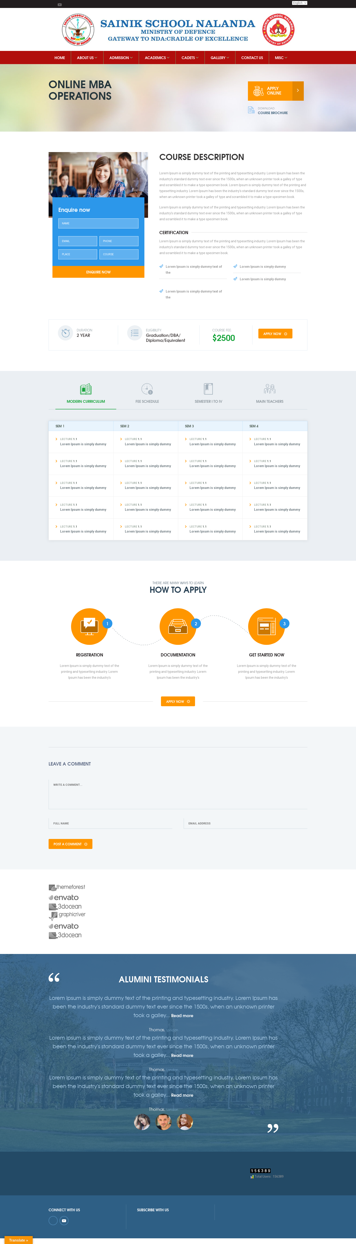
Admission (121, 57)
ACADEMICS (157, 57)
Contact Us (252, 57)
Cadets (190, 57)
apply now (279, 334)
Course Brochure (276, 111)
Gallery (220, 57)
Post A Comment (71, 848)
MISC (281, 57)
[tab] (85, 396)
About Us (87, 57)
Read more (182, 1020)
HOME (59, 57)
